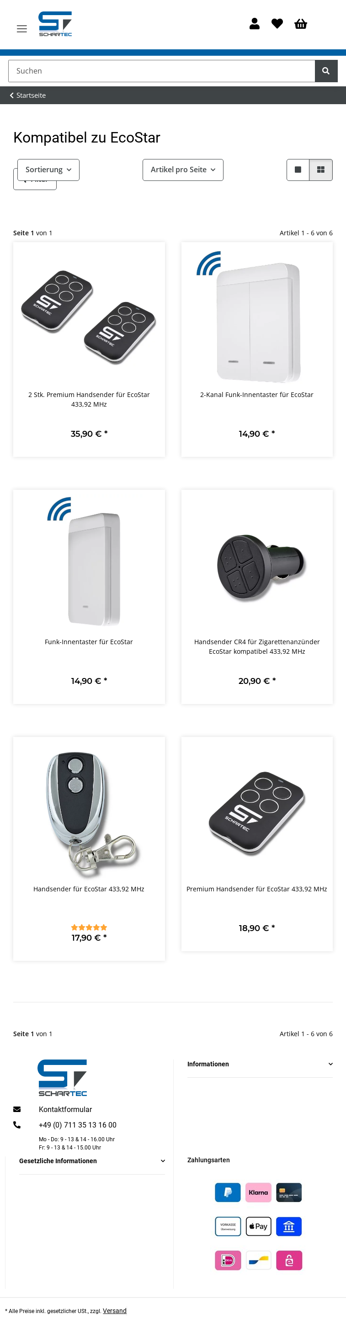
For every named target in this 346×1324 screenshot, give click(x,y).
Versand (115, 1310)
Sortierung (44, 169)
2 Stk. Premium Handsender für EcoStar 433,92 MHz (89, 399)
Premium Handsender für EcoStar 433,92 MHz (256, 888)
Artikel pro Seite (179, 169)
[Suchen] (161, 71)
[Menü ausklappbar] (22, 24)
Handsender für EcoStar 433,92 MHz (88, 888)
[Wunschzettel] (277, 24)
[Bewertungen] (89, 927)
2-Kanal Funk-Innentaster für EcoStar (257, 394)
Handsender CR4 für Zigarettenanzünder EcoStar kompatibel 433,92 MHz (257, 646)
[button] (255, 24)
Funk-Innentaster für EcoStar (89, 641)
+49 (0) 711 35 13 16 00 (78, 1125)
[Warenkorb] (300, 24)
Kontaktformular (65, 1109)
